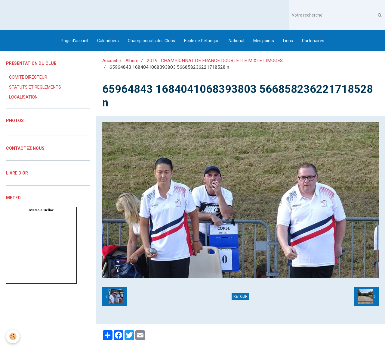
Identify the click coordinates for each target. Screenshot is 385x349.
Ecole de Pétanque (202, 40)
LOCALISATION (23, 97)
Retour (240, 296)
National (236, 40)
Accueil (109, 60)
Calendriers (108, 40)
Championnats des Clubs (151, 40)
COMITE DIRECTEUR (28, 77)
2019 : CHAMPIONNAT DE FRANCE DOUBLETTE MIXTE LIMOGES (215, 60)
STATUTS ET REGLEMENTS (35, 87)
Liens (288, 40)
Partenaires (313, 40)
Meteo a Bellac (41, 210)
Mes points (263, 40)
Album (131, 60)
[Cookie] (13, 336)
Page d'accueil (74, 40)
